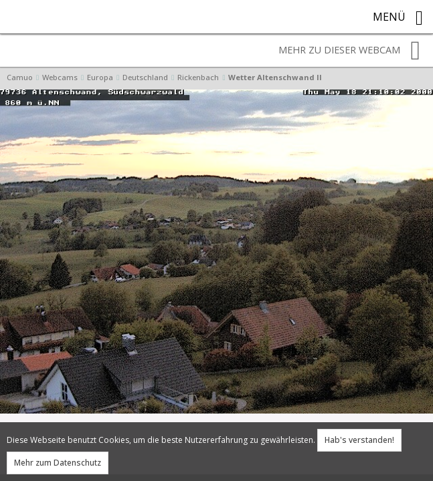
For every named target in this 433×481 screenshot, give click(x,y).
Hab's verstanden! (359, 440)
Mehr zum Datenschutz (57, 462)
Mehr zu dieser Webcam (349, 50)
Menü (398, 18)
